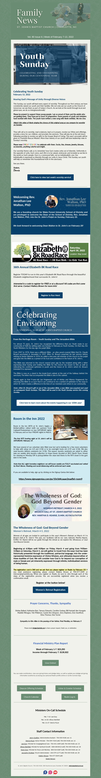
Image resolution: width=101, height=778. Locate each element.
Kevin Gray (24, 750)
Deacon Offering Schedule (31, 688)
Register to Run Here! (50, 295)
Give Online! (50, 663)
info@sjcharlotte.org (38, 628)
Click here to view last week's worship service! (50, 177)
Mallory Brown (43, 756)
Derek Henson (50, 759)
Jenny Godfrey (34, 738)
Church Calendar (31, 697)
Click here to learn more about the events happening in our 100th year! (50, 403)
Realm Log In (69, 697)
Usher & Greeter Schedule (69, 688)
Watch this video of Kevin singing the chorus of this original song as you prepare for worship (49, 123)
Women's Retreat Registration (50, 589)
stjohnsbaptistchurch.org (76, 765)
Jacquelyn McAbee (28, 753)
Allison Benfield (25, 747)
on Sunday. (17, 125)
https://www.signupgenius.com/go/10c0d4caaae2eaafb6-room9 (50, 479)
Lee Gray (24, 744)
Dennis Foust (30, 741)
